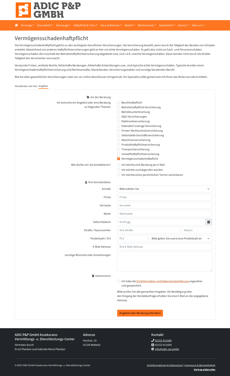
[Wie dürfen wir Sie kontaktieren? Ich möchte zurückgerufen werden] (118, 169)
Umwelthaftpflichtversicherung (140, 154)
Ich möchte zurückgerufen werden (142, 170)
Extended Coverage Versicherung (141, 126)
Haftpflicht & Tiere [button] (84, 25)
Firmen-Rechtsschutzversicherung (142, 131)
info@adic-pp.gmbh (167, 349)
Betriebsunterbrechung (135, 112)
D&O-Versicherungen (134, 117)
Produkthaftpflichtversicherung (140, 145)
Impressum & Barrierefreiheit (199, 365)
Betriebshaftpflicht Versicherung (141, 107)
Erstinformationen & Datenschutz (165, 365)
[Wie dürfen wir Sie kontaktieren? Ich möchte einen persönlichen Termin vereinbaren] (118, 174)
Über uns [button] (197, 25)
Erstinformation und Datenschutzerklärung (163, 281)
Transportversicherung (135, 149)
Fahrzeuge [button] (62, 25)
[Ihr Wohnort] (180, 238)
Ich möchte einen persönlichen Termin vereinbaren (152, 175)
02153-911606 (163, 341)
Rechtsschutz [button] (146, 25)
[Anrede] (164, 188)
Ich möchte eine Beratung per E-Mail (143, 165)
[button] (17, 25)
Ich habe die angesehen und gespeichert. (162, 283)
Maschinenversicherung (135, 140)
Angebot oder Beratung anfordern (140, 313)
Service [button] (182, 25)
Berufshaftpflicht (131, 103)
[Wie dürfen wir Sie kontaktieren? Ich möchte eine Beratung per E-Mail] (118, 164)
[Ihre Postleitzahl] (132, 238)
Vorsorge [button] (26, 25)
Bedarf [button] (129, 25)
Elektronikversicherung (135, 121)
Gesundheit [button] (44, 25)
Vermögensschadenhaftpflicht (139, 159)
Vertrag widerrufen (204, 370)
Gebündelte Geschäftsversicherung (142, 135)
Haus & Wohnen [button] (110, 25)
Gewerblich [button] (166, 25)
